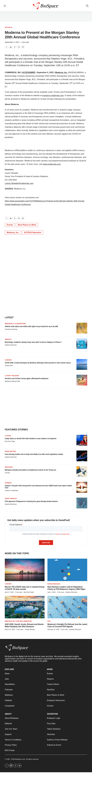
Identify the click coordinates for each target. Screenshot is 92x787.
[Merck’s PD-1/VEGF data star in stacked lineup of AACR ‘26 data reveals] (25, 570)
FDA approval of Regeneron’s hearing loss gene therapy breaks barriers (31, 501)
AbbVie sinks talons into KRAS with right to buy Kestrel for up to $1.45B (31, 326)
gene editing (10, 451)
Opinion (8, 483)
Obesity (8, 339)
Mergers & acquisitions (15, 324)
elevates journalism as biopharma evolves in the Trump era (30, 470)
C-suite (8, 436)
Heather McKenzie (11, 345)
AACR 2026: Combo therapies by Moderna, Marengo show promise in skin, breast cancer (38, 363)
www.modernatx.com (52, 164)
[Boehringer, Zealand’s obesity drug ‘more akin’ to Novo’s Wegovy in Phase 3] (81, 343)
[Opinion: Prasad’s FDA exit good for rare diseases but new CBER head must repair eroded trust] (81, 487)
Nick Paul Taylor (10, 441)
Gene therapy (11, 498)
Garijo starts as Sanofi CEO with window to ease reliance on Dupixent (30, 438)
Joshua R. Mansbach (11, 490)
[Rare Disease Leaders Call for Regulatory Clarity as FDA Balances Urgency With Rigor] (67, 570)
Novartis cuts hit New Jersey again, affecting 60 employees (26, 378)
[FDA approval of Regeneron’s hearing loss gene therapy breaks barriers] (81, 503)
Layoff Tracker (12, 376)
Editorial (9, 467)
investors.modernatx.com (53, 95)
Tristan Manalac (30, 629)
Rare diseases (53, 584)
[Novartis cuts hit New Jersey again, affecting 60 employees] (81, 380)
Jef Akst (7, 473)
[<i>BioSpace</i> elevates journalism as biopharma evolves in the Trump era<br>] (81, 471)
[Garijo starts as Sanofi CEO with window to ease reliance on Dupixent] (81, 440)
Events (10, 225)
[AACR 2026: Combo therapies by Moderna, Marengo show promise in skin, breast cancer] (81, 364)
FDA (49, 621)
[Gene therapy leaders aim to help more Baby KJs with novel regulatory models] (81, 456)
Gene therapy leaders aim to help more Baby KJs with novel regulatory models (34, 454)
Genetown (8, 27)
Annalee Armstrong (11, 329)
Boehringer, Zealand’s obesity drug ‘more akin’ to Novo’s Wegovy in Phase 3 (33, 342)
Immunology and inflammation (18, 621)
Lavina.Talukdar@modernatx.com (19, 183)
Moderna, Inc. (61, 72)
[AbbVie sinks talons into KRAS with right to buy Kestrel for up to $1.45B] (81, 328)
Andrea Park (9, 365)
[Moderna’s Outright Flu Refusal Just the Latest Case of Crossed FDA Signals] (67, 607)
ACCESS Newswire (32, 232)
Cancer (8, 360)
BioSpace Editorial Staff (12, 381)
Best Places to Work (27, 225)
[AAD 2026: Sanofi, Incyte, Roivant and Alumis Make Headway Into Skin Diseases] (25, 607)
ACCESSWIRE (28, 72)
